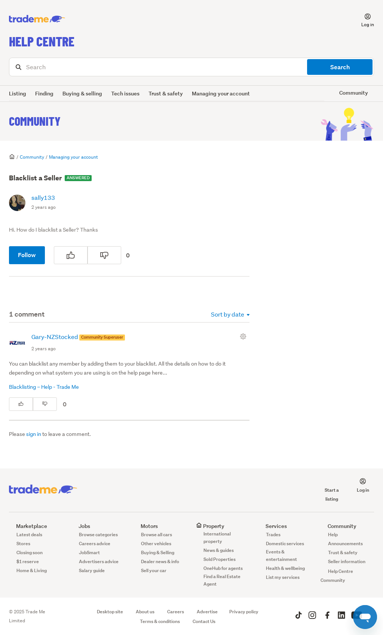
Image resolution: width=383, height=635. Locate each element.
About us (145, 611)
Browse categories (98, 534)
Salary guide (92, 570)
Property (210, 525)
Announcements (345, 543)
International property (217, 537)
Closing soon (29, 552)
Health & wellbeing (285, 568)
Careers (175, 611)
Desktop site (110, 611)
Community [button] (353, 92)
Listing (17, 93)
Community (35, 121)
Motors (146, 525)
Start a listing (332, 489)
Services (272, 525)
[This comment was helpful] (21, 404)
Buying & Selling (157, 552)
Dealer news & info (160, 561)
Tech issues (125, 93)
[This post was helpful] (71, 255)
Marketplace (28, 525)
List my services (283, 577)
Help (333, 534)
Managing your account (221, 93)
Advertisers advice (99, 561)
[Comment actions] (244, 336)
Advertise (207, 611)
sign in (33, 434)
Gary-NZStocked (55, 337)
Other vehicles (156, 543)
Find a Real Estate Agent (221, 580)
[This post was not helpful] (104, 255)
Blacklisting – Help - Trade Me (44, 387)
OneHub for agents (223, 568)
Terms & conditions (160, 621)
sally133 (43, 197)
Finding (44, 93)
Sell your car (153, 570)
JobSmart (89, 552)
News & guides (218, 550)
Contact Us (204, 621)
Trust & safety (165, 93)
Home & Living (31, 570)
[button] (363, 19)
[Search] (191, 67)
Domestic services (285, 543)
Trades (273, 534)
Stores (23, 543)
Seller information (346, 561)
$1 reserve (27, 561)
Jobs (80, 525)
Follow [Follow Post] (27, 255)
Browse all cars (156, 534)
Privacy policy (243, 611)
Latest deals (29, 534)
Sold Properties (219, 559)
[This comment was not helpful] (45, 404)
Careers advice (94, 543)
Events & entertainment (281, 555)
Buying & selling (82, 93)
